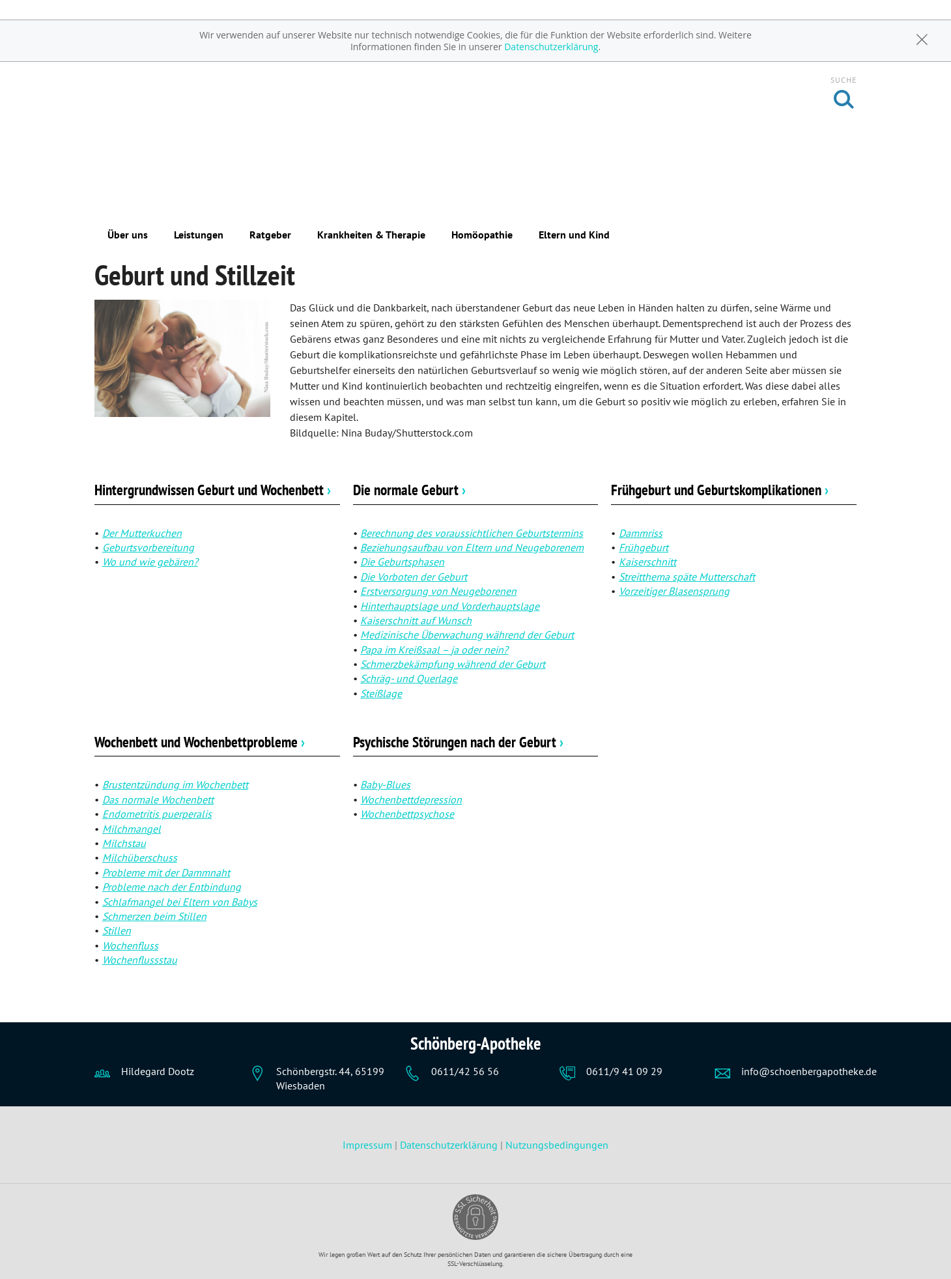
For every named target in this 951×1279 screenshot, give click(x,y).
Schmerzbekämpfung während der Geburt (452, 663)
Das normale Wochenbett (158, 799)
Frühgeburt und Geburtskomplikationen (720, 489)
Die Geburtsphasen (402, 561)
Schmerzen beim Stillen (154, 916)
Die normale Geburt (409, 489)
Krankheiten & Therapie (371, 234)
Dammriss (640, 532)
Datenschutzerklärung (551, 46)
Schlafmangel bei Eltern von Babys (179, 901)
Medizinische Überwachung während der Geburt (467, 634)
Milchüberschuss (139, 857)
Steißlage (381, 693)
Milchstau (124, 843)
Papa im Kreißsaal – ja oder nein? (434, 649)
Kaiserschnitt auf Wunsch (416, 620)
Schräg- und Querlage (408, 678)
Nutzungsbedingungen (556, 1144)
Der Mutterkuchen (142, 532)
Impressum (369, 1144)
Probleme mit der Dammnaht (166, 872)
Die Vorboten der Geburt (413, 576)
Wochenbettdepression (411, 799)
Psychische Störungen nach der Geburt (458, 741)
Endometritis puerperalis (157, 813)
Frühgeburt (643, 547)
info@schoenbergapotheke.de (809, 1071)
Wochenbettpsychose (407, 813)
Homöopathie (482, 234)
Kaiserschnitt (647, 561)
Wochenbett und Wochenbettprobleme (199, 741)
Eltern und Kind (574, 234)
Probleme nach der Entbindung (171, 886)
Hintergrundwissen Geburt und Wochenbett (212, 489)
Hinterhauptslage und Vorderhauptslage (449, 605)
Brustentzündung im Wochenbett (175, 784)
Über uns (127, 234)
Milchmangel (131, 828)
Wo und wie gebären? (150, 561)
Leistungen (198, 234)
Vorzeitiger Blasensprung (674, 590)
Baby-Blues (385, 784)
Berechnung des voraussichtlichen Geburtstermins (471, 532)
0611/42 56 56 (465, 1071)
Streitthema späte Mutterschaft (687, 576)
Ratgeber (270, 234)
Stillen (116, 930)
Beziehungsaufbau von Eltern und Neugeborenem (472, 547)
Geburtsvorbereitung (148, 547)
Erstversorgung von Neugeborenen (438, 590)
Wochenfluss (130, 945)
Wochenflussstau (139, 959)
